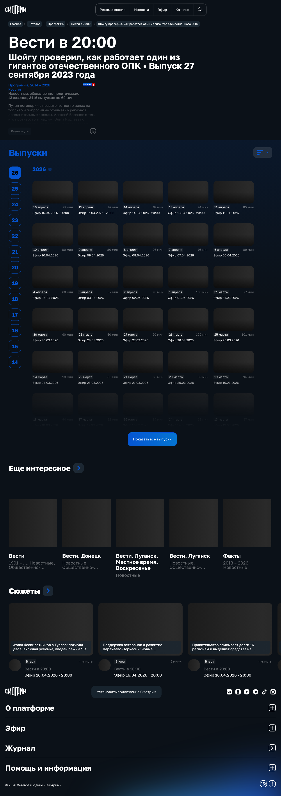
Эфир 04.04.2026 (45, 298)
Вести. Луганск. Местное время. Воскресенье (137, 561)
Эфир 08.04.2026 (136, 255)
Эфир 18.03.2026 (45, 425)
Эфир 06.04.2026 (226, 255)
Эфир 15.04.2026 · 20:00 (96, 213)
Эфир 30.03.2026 (45, 340)
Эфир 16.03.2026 (135, 425)
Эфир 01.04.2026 (181, 298)
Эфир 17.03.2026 (90, 425)
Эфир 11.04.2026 (226, 213)
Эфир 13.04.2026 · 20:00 (186, 213)
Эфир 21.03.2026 (135, 382)
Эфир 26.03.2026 (181, 340)
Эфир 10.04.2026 (45, 255)
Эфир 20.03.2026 (181, 382)
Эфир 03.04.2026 (91, 298)
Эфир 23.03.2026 (90, 382)
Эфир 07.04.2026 (181, 255)
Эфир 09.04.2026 (91, 255)
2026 (50, 169)
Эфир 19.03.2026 (226, 382)
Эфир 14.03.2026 (181, 425)
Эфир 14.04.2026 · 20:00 (141, 213)
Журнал (140, 747)
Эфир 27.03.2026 (135, 340)
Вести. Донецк (81, 555)
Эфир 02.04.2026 (136, 298)
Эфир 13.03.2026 (226, 425)
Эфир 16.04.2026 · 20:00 (50, 213)
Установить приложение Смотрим (126, 692)
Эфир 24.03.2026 (45, 382)
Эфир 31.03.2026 (226, 298)
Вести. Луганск (189, 555)
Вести (17, 555)
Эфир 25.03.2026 (226, 340)
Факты (232, 555)
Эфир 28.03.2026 (90, 340)
